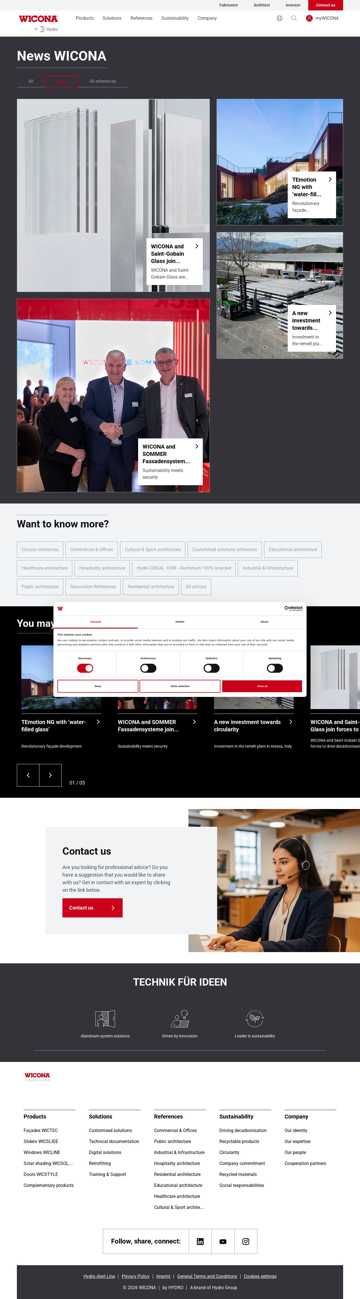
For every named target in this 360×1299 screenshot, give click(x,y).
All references (102, 81)
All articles (196, 586)
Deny (97, 686)
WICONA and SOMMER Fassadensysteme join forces (147, 726)
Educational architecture (293, 549)
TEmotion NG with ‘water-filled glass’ (53, 726)
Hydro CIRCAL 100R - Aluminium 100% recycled (184, 568)
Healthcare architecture (45, 568)
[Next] (50, 775)
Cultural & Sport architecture (153, 549)
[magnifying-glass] (294, 18)
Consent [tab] (95, 621)
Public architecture (40, 586)
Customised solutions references (224, 549)
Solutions (112, 18)
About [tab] (264, 621)
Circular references (40, 549)
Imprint (163, 1276)
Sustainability (175, 18)
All (30, 81)
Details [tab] (180, 621)
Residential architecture (151, 586)
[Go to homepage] (38, 23)
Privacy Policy (136, 1276)
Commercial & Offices (91, 549)
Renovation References (93, 586)
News (61, 81)
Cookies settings (260, 1276)
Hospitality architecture (102, 568)
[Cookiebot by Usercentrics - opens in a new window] (278, 608)
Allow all (262, 686)
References (141, 18)
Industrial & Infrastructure (268, 568)
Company (207, 18)
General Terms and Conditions (207, 1276)
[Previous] (28, 775)
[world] (279, 18)
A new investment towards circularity (247, 726)
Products (85, 18)
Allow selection (180, 686)
